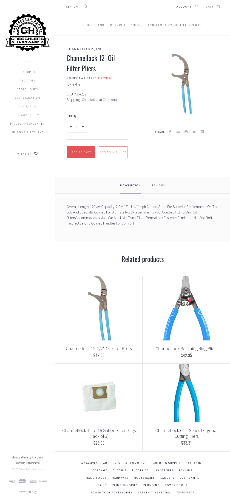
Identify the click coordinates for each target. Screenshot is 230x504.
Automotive (135, 463)
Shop (27, 72)
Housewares (144, 477)
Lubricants (189, 477)
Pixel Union (37, 457)
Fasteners (165, 470)
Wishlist (27, 153)
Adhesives (111, 463)
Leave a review (99, 78)
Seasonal (163, 492)
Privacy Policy (27, 115)
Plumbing (151, 485)
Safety (143, 492)
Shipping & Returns (27, 132)
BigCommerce (33, 463)
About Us (27, 80)
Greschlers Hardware (31, 469)
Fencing (186, 470)
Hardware (120, 477)
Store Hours (27, 89)
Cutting (120, 470)
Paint (102, 485)
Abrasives (89, 463)
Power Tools (176, 485)
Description (130, 185)
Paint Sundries (125, 485)
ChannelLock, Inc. (85, 48)
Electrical (141, 470)
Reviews (158, 185)
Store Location (27, 97)
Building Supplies (167, 463)
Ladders (167, 477)
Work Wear (185, 492)
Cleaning (196, 463)
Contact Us (27, 106)
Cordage (99, 470)
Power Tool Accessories (112, 492)
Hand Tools (96, 477)
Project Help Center (27, 123)
